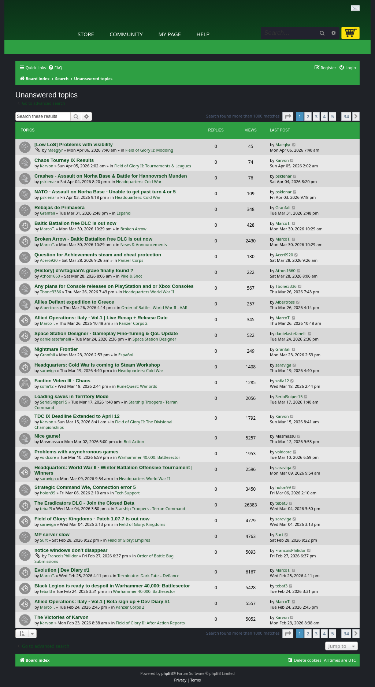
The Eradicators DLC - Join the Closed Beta (84, 503)
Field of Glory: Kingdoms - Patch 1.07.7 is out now (91, 518)
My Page (169, 34)
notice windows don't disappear (71, 550)
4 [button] (324, 116)
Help (203, 34)
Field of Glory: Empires (129, 540)
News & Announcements (143, 244)
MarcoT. (47, 228)
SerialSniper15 (53, 402)
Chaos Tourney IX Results (64, 160)
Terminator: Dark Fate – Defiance (148, 575)
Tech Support (127, 492)
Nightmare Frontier (56, 349)
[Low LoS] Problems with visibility (73, 144)
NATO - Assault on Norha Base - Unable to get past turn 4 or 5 (105, 191)
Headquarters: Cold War (138, 181)
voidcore (48, 457)
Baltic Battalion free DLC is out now (75, 223)
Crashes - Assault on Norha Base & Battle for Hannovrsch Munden (110, 176)
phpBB (167, 673)
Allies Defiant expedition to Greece (74, 302)
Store (86, 34)
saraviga (48, 370)
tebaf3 (46, 508)
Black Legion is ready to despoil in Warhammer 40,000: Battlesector (112, 585)
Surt (44, 540)
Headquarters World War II (148, 291)
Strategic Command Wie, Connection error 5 (85, 487)
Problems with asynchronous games (76, 451)
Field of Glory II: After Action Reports (150, 622)
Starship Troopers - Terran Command (150, 508)
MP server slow (52, 534)
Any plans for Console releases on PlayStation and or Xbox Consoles (114, 286)
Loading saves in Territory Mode (71, 396)
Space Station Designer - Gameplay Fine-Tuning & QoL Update (106, 333)
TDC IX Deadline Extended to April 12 (77, 416)
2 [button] (308, 116)
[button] (287, 116)
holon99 (47, 492)
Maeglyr (55, 150)
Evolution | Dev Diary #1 (61, 570)
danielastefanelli (55, 339)
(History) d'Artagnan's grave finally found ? (83, 270)
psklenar (48, 181)
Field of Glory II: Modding (149, 150)
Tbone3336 (50, 291)
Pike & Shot (131, 276)
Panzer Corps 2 (133, 323)
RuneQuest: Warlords (137, 386)
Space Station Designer (154, 339)
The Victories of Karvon (61, 617)
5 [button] (332, 116)
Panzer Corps (131, 260)
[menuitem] (55, 67)
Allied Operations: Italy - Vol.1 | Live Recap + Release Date (101, 317)
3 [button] (316, 116)
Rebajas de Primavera (59, 207)
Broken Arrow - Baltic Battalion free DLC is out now (93, 239)
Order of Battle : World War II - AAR (154, 307)
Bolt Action (133, 441)
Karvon (46, 165)
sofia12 (46, 386)
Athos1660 (50, 276)
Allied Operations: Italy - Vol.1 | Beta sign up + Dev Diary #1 (102, 601)
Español (123, 213)
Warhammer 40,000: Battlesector (149, 457)
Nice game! (47, 436)
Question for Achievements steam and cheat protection (97, 254)
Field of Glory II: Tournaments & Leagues (152, 165)
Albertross (49, 307)
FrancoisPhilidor (63, 555)
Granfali (47, 213)
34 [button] (346, 116)
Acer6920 (48, 260)
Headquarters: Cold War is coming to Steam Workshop (97, 365)
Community (125, 34)
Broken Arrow (133, 228)
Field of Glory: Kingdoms (142, 524)
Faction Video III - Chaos (62, 380)
